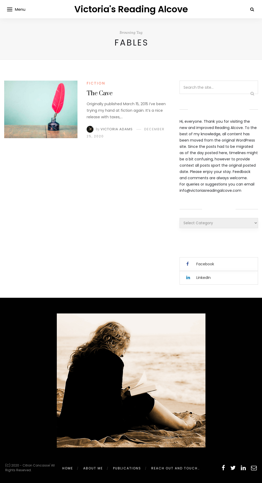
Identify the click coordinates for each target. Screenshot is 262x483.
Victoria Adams (117, 129)
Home (67, 468)
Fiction (96, 83)
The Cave (100, 93)
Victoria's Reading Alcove (131, 9)
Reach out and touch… (175, 468)
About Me (93, 468)
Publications (127, 468)
